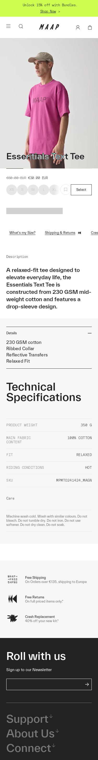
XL (54, 190)
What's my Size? (22, 233)
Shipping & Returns (63, 233)
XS (11, 190)
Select (81, 190)
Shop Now (48, 11)
